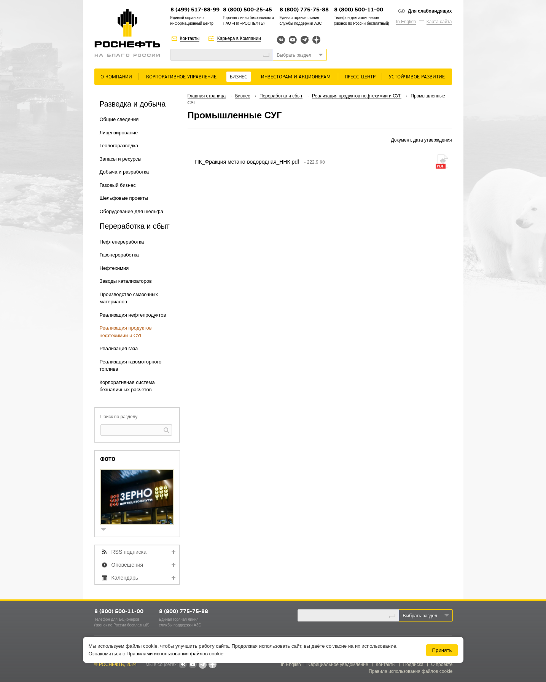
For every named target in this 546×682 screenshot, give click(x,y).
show (106, 530)
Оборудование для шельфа (131, 211)
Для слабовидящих (430, 11)
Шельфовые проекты (124, 198)
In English (406, 21)
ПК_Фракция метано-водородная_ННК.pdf (247, 162)
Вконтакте (281, 40)
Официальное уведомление (338, 664)
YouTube (293, 40)
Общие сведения (119, 119)
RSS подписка (129, 552)
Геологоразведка (119, 145)
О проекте (442, 664)
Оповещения (127, 565)
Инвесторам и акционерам (296, 77)
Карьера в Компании (239, 38)
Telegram (305, 40)
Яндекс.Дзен (316, 40)
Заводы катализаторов (126, 281)
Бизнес (238, 77)
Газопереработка (119, 255)
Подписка (413, 664)
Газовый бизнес (118, 185)
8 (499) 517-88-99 (195, 10)
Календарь (124, 578)
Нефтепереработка (122, 242)
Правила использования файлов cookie (411, 671)
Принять (442, 650)
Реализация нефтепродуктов (133, 315)
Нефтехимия (114, 268)
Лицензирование (119, 132)
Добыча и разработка (124, 172)
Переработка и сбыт (280, 96)
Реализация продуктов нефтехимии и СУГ (356, 96)
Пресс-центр (360, 77)
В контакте (183, 665)
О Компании (116, 77)
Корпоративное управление (181, 77)
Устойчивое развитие (417, 77)
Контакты (190, 38)
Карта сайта (439, 21)
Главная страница (207, 96)
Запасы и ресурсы (121, 159)
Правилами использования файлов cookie (174, 654)
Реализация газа (119, 348)
